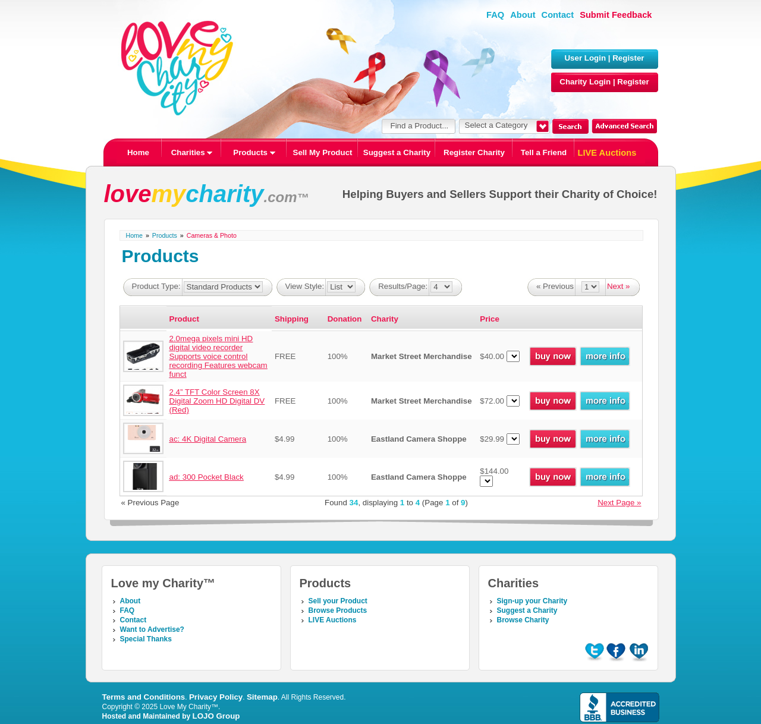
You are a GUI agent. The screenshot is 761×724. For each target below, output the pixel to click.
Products (254, 152)
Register (628, 57)
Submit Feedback (616, 15)
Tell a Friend (544, 152)
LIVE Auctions (607, 153)
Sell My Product (323, 152)
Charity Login (585, 81)
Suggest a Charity (396, 152)
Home (138, 152)
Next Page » (619, 502)
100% (338, 356)
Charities (192, 152)
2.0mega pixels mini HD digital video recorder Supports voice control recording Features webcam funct (218, 356)
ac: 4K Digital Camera (208, 439)
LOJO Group (216, 716)
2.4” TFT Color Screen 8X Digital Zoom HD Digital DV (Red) (217, 401)
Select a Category (496, 125)
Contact (558, 15)
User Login (585, 57)
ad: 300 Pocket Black (206, 477)
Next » (618, 286)
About (522, 15)
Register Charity (474, 152)
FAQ (495, 15)
